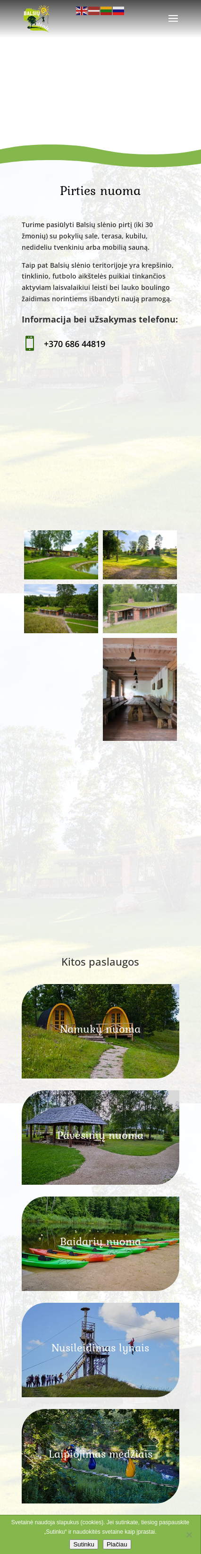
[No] (188, 1534)
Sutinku (83, 1544)
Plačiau (117, 1544)
